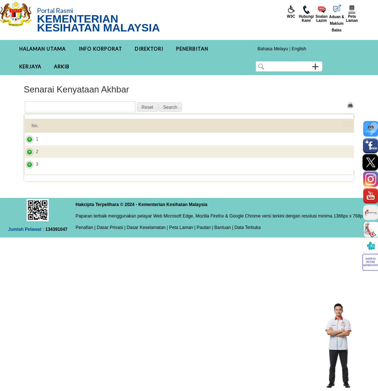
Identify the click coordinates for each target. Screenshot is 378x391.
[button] (147, 107)
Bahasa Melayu (273, 48)
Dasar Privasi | (111, 254)
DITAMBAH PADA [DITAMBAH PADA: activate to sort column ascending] (305, 129)
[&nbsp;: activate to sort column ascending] (344, 129)
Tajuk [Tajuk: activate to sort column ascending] (62, 129)
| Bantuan (221, 254)
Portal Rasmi (55, 10)
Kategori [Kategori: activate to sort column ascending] (230, 129)
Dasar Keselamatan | (147, 254)
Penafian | (86, 254)
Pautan (204, 254)
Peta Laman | (182, 254)
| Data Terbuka (246, 254)
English (299, 48)
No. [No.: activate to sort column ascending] (34, 129)
